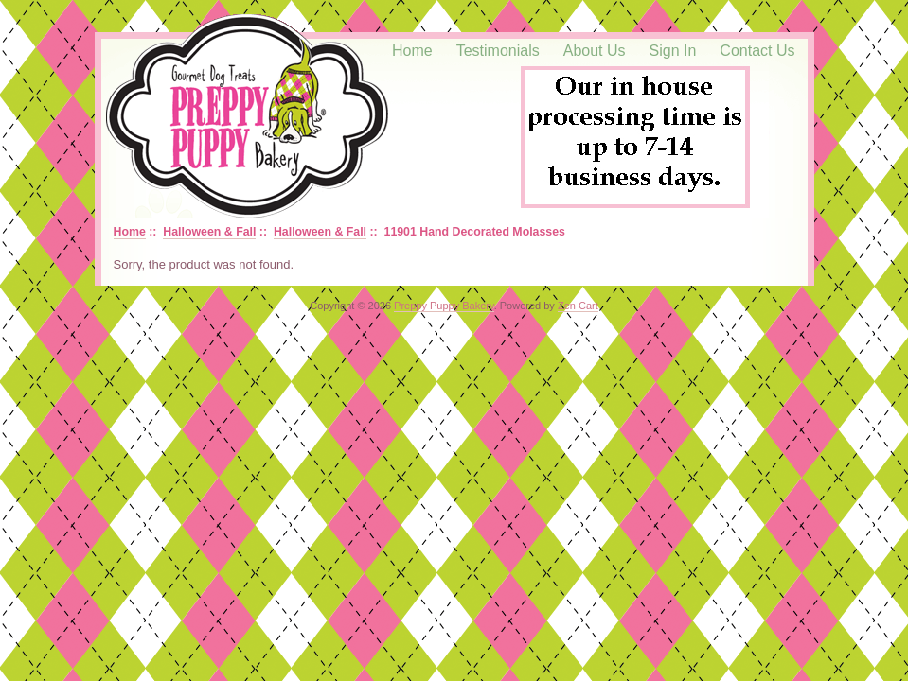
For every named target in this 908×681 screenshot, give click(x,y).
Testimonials (498, 51)
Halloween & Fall (209, 231)
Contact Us (757, 51)
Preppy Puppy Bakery (444, 305)
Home (412, 51)
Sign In (673, 51)
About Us (594, 51)
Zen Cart (578, 305)
